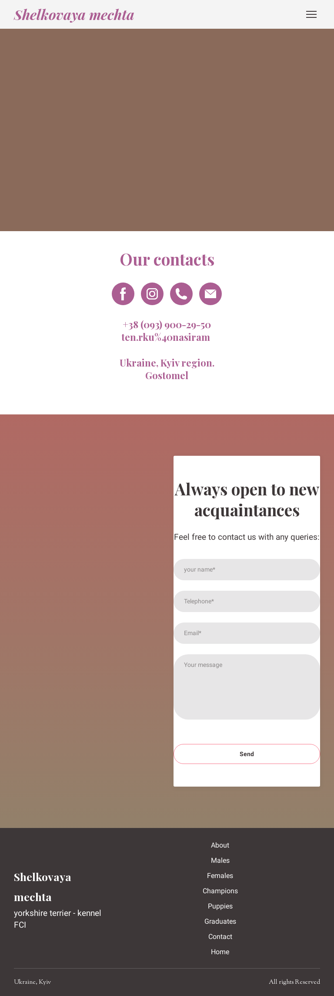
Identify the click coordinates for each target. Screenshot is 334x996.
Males (220, 860)
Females (220, 876)
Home (220, 952)
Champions (220, 891)
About (220, 845)
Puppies (220, 906)
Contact (220, 936)
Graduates (220, 921)
